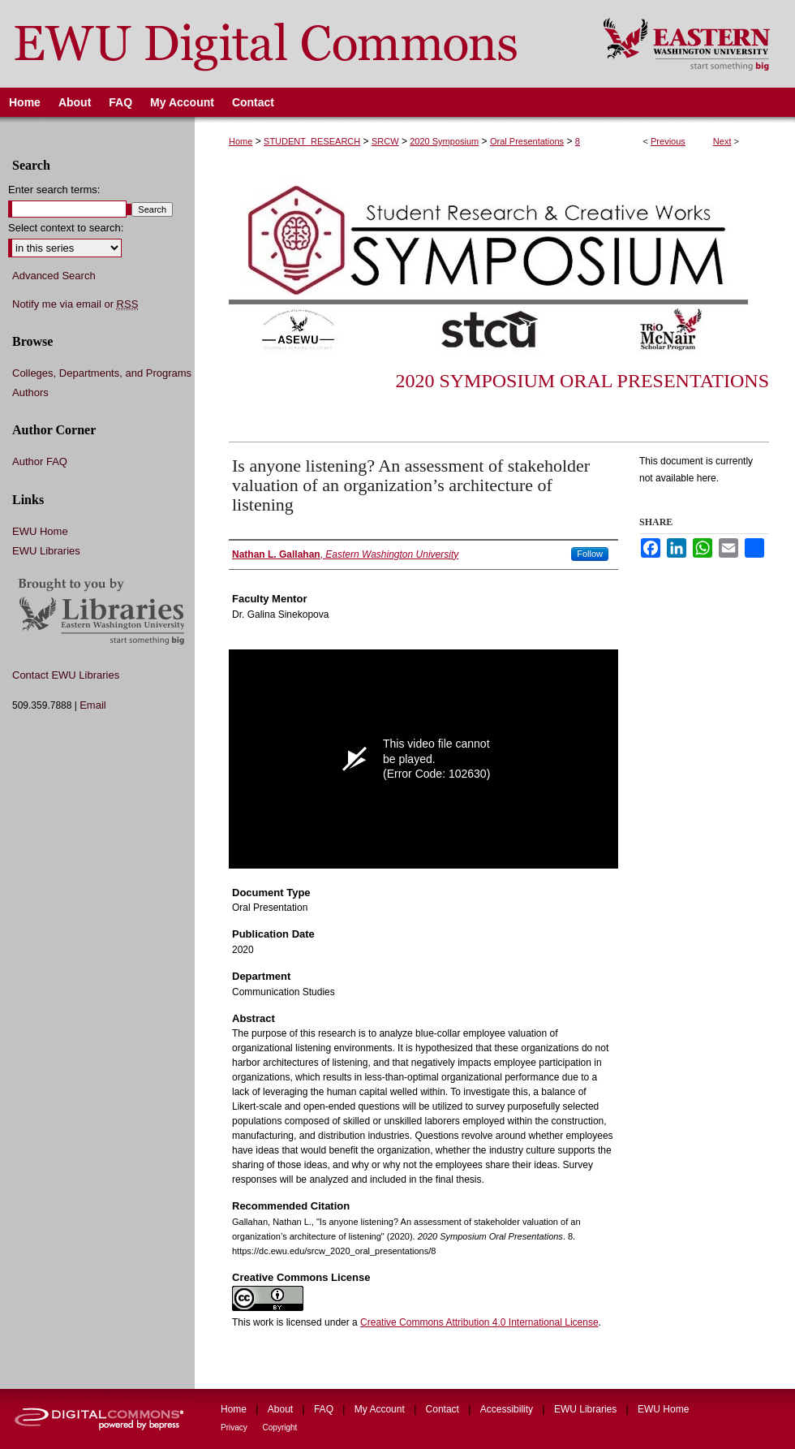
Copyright (280, 1427)
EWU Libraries (46, 551)
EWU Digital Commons (291, 44)
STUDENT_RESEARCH (312, 141)
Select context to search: (65, 228)
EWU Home (40, 531)
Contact (444, 1409)
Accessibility (508, 1409)
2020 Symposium (444, 141)
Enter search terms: (54, 189)
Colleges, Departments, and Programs (101, 373)
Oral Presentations (527, 141)
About (282, 1409)
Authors (30, 392)
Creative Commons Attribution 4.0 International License (479, 1322)
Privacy (235, 1427)
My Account (381, 1409)
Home (240, 141)
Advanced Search (54, 276)
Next (722, 141)
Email (93, 705)
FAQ (325, 1409)
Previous (668, 141)
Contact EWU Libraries (65, 675)
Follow (590, 553)
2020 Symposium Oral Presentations (582, 380)
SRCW (385, 141)
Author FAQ (39, 461)
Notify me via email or (75, 304)
